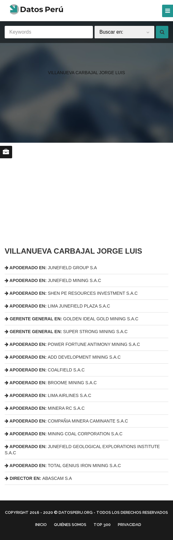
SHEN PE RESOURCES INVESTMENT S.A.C (71, 293)
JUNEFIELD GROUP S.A (51, 267)
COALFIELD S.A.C (45, 369)
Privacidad (129, 524)
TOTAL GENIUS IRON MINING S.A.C (63, 465)
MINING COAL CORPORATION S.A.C (64, 433)
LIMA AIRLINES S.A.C (48, 395)
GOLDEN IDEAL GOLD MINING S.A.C (71, 318)
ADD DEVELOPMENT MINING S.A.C (63, 357)
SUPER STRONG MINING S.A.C (66, 331)
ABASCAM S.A (38, 478)
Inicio (41, 524)
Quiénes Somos (70, 524)
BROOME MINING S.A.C (51, 382)
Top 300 (102, 524)
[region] (87, 60)
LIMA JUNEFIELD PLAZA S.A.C (57, 305)
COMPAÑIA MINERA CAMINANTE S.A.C (66, 420)
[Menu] (167, 11)
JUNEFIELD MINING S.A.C (53, 280)
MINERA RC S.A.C (45, 408)
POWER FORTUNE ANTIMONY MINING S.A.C (72, 344)
